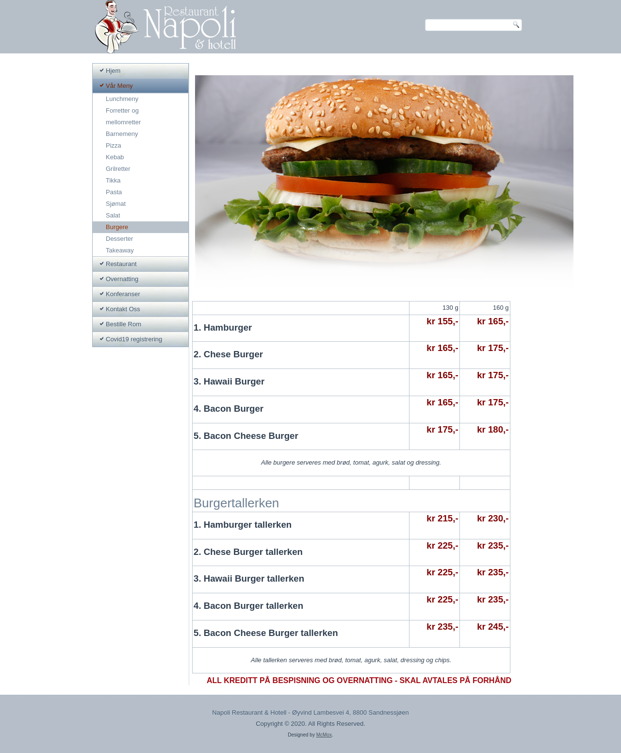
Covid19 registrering (134, 339)
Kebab (115, 157)
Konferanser (123, 294)
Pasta (114, 192)
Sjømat (116, 203)
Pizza (113, 145)
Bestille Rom (123, 324)
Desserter (119, 238)
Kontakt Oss (123, 309)
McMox (324, 735)
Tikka (113, 180)
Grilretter (118, 168)
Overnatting (122, 279)
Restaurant (121, 264)
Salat (113, 215)
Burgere (117, 227)
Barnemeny (122, 133)
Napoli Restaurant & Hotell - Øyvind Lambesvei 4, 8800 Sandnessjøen (310, 713)
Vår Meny (119, 85)
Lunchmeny (122, 98)
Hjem (113, 70)
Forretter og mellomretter (123, 116)
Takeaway (120, 250)
